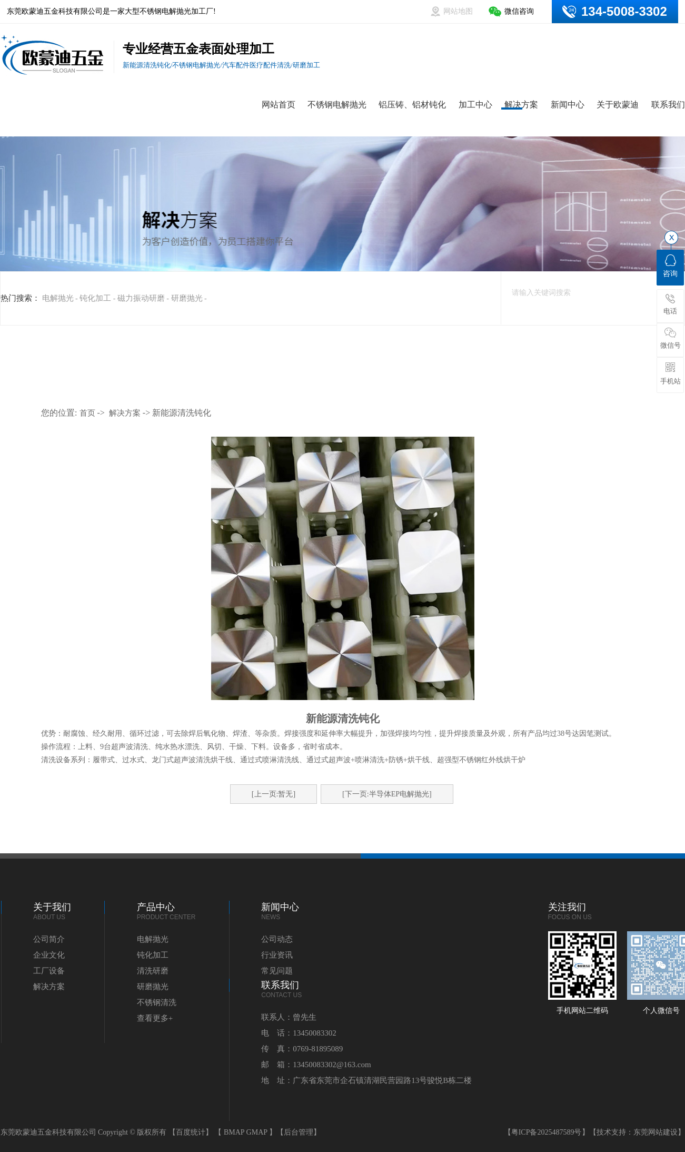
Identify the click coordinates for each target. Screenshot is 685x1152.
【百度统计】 (190, 1132)
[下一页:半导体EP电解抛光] (387, 794)
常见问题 (277, 971)
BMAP (234, 1132)
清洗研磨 (152, 971)
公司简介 (49, 939)
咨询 (670, 266)
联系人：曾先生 (288, 1017)
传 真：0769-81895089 (302, 1049)
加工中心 (475, 104)
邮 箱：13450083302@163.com (316, 1064)
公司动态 (277, 939)
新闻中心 (567, 104)
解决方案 (521, 104)
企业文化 (49, 955)
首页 (87, 413)
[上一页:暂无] (273, 794)
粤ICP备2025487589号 (546, 1132)
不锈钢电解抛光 (336, 104)
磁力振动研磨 (141, 298)
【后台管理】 (298, 1132)
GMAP (256, 1132)
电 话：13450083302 (298, 1033)
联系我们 (668, 104)
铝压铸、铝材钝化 (412, 104)
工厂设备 (49, 971)
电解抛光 (58, 298)
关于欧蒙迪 (618, 104)
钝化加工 (95, 298)
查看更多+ (155, 1018)
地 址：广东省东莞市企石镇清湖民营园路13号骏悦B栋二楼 (366, 1080)
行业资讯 (277, 955)
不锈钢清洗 (156, 1002)
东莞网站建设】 (659, 1132)
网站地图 (458, 11)
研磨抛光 (187, 298)
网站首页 (278, 104)
